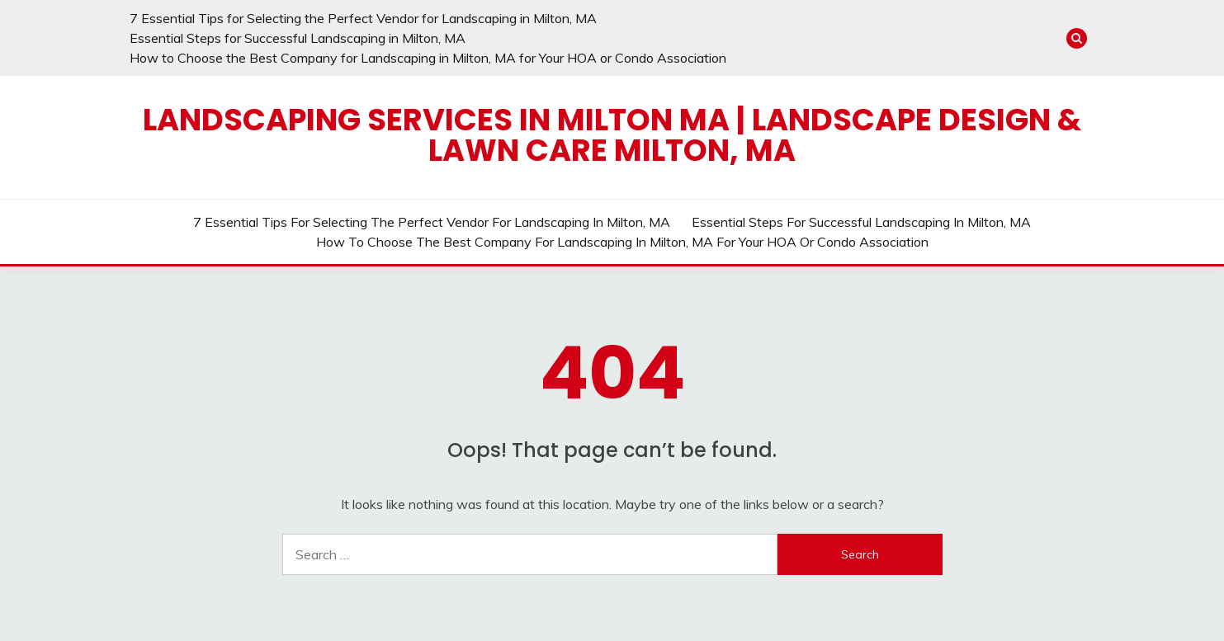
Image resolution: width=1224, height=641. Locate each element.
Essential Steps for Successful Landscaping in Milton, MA (297, 38)
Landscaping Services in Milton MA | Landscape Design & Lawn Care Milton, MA (612, 135)
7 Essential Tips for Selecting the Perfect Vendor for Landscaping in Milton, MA (363, 18)
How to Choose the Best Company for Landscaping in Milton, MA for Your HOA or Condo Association (428, 57)
